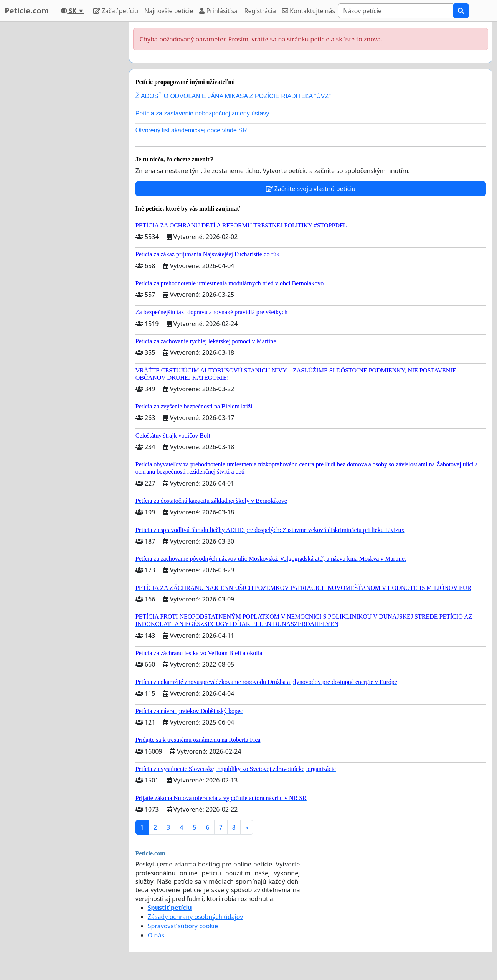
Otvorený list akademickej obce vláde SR (191, 130)
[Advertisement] (62, 137)
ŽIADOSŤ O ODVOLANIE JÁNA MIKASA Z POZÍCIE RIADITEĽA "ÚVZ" (233, 96)
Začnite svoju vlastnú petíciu (311, 188)
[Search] (395, 10)
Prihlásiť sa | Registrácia (237, 11)
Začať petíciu (115, 11)
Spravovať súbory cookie (183, 926)
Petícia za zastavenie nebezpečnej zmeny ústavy (202, 113)
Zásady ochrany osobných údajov (195, 916)
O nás (156, 935)
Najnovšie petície (168, 11)
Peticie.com (27, 10)
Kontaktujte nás (308, 11)
